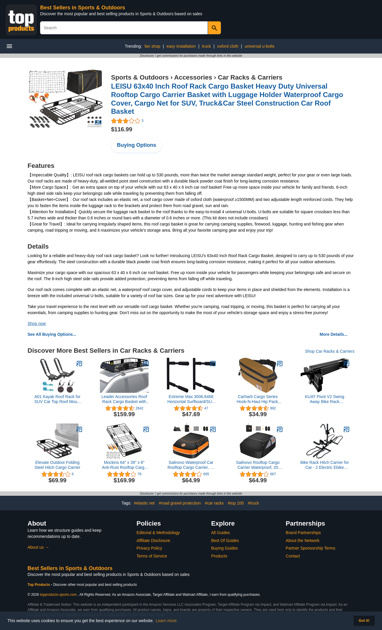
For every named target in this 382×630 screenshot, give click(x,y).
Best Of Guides (225, 540)
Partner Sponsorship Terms (310, 548)
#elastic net (144, 503)
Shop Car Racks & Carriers (329, 351)
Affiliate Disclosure (153, 540)
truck (206, 46)
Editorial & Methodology (158, 532)
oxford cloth (227, 46)
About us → (38, 547)
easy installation (181, 46)
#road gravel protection (180, 503)
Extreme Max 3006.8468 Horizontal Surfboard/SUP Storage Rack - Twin (190, 399)
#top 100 (236, 503)
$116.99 (121, 129)
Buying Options (136, 145)
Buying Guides (224, 548)
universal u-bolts (259, 46)
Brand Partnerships (303, 532)
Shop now (37, 323)
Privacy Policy (149, 548)
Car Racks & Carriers (250, 77)
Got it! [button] (364, 621)
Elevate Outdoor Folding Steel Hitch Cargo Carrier (57, 465)
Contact (293, 556)
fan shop (152, 46)
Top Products (39, 585)
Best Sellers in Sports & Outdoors (82, 8)
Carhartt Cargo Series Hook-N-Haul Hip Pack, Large (258, 399)
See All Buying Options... (52, 334)
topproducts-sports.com (58, 595)
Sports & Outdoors (140, 77)
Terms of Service (152, 556)
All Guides (220, 532)
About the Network (302, 540)
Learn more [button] (166, 620)
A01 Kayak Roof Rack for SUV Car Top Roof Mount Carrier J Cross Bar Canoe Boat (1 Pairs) (57, 399)
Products (219, 556)
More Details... (333, 334)
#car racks (214, 503)
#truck (253, 503)
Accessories (193, 77)
